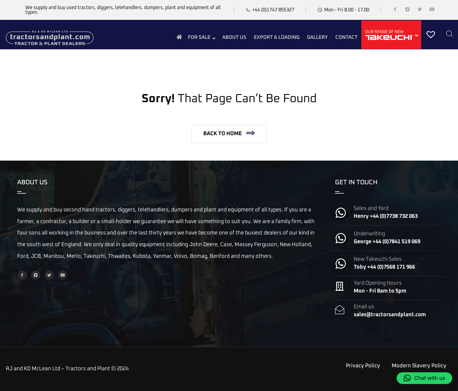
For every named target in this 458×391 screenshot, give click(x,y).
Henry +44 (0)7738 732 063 (386, 216)
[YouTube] (432, 10)
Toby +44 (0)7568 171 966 (384, 267)
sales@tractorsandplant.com (390, 314)
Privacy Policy (363, 366)
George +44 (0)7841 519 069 (387, 241)
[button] (229, 134)
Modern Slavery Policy (419, 366)
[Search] (449, 34)
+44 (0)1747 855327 (273, 10)
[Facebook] (395, 10)
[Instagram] (407, 10)
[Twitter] (419, 10)
